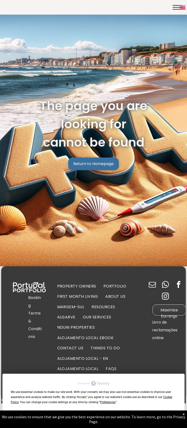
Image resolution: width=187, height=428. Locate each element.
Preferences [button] (107, 402)
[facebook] (178, 285)
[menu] (176, 7)
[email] (152, 285)
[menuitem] (77, 286)
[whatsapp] (165, 285)
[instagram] (165, 297)
